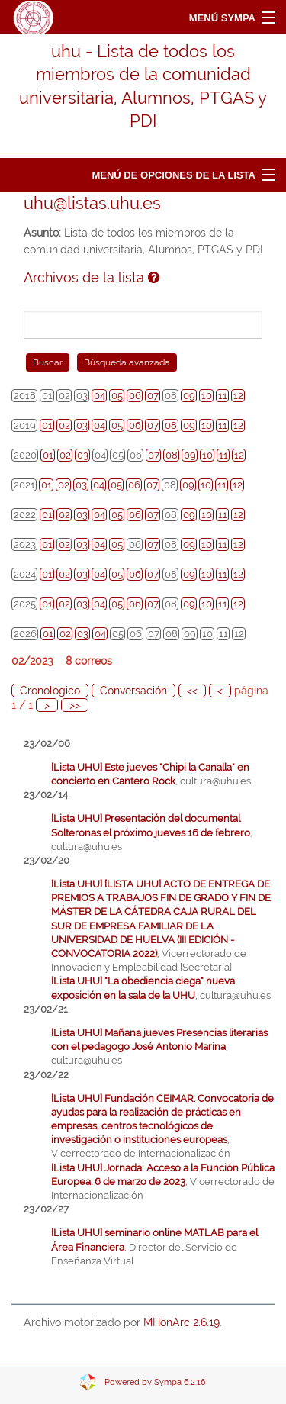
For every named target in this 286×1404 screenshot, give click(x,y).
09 (189, 395)
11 (222, 395)
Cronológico (50, 690)
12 (238, 395)
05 (117, 395)
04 (99, 395)
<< (192, 690)
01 (47, 425)
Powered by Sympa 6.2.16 (155, 1382)
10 (206, 395)
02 (64, 425)
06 (135, 395)
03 (82, 425)
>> (74, 705)
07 (153, 395)
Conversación (133, 690)
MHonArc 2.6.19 (181, 1322)
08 (171, 425)
